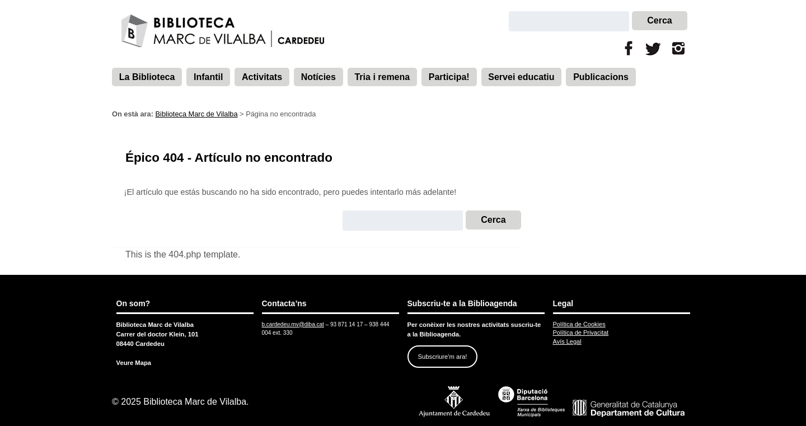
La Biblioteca (147, 77)
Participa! (449, 77)
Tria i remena (382, 77)
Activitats (262, 77)
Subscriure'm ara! (442, 356)
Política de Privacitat (581, 332)
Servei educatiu (521, 77)
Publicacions (601, 77)
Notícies (318, 77)
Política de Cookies (579, 324)
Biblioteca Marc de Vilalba (197, 114)
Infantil (208, 77)
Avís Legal (567, 341)
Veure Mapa (134, 362)
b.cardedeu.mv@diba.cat (293, 324)
